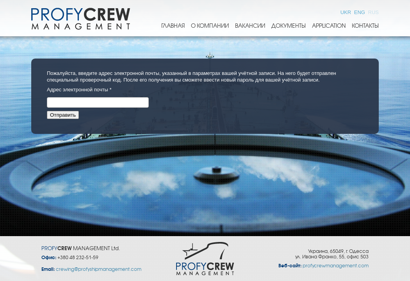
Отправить (63, 115)
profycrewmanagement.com (336, 266)
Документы (288, 25)
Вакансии (250, 25)
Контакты (365, 25)
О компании (210, 25)
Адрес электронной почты (79, 89)
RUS (373, 12)
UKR (346, 12)
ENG (360, 12)
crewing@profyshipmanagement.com (98, 269)
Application (329, 25)
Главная (173, 25)
